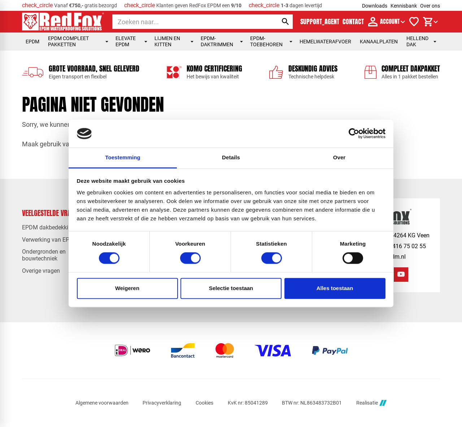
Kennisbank (404, 6)
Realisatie (371, 403)
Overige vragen (41, 270)
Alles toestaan (335, 288)
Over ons (430, 6)
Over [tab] (339, 157)
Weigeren (127, 288)
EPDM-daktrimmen (222, 41)
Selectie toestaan (231, 288)
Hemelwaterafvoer (325, 41)
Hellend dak (421, 41)
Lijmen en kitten (173, 41)
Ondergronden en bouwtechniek (44, 255)
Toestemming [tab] (122, 157)
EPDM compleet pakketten (78, 41)
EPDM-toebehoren (271, 41)
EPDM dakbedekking (48, 227)
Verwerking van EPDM (50, 239)
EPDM (32, 41)
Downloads (374, 6)
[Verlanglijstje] (414, 21)
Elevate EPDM (131, 41)
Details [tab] (231, 157)
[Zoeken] (188, 21)
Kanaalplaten (379, 41)
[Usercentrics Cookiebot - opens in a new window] (353, 133)
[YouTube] (401, 274)
